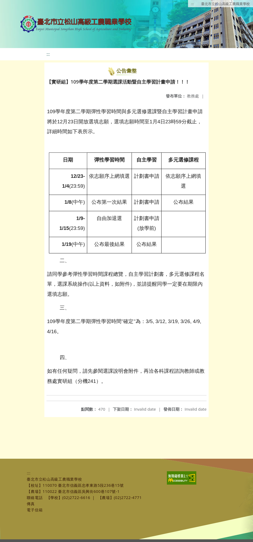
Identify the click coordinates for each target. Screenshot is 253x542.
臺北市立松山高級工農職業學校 (225, 3)
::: (192, 3)
